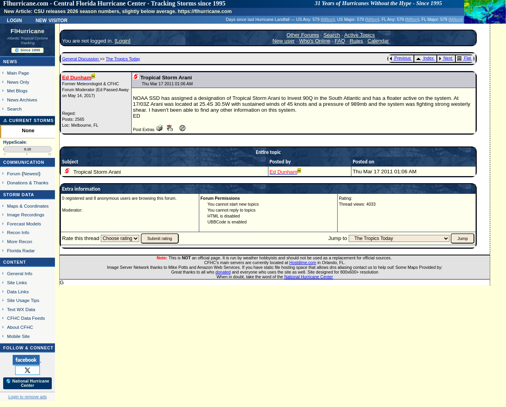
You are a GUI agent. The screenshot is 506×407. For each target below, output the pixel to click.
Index (425, 58)
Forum (14, 173)
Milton (327, 19)
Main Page (18, 72)
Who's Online (314, 41)
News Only (18, 81)
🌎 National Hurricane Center (27, 383)
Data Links (18, 291)
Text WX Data (21, 309)
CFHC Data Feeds (26, 318)
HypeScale (14, 142)
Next (445, 58)
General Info (19, 273)
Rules (356, 41)
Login (14, 20)
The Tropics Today (123, 58)
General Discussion (81, 58)
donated (223, 272)
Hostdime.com (302, 262)
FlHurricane (28, 31)
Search (14, 108)
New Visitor (52, 20)
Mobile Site (18, 336)
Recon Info (18, 232)
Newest (31, 173)
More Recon (19, 241)
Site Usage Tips (23, 300)
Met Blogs (17, 90)
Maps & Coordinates (28, 205)
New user (283, 41)
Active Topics (359, 35)
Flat (464, 58)
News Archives (22, 99)
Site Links (17, 282)
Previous (400, 58)
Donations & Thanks (28, 182)
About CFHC (20, 327)
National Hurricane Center (308, 276)
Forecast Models (24, 223)
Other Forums (303, 35)
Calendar (378, 41)
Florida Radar (21, 250)
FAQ (340, 41)
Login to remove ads (27, 396)
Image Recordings (25, 214)
